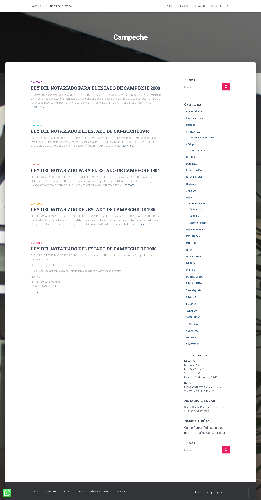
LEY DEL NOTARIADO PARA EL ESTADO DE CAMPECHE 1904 (95, 170)
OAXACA (191, 263)
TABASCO (191, 310)
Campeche (36, 82)
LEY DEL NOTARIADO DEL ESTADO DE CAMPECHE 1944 (90, 131)
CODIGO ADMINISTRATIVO (202, 137)
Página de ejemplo (100, 492)
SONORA (191, 303)
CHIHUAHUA (193, 131)
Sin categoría (193, 290)
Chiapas (190, 125)
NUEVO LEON (193, 256)
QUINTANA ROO (194, 276)
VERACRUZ (192, 330)
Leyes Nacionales (196, 229)
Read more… (38, 106)
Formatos (199, 6)
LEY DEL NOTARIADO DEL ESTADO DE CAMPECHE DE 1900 (94, 209)
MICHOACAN (193, 236)
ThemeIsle (224, 492)
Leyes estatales (196, 203)
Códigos (191, 144)
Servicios (183, 6)
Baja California (194, 118)
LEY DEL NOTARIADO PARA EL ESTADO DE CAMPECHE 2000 (95, 88)
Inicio (170, 6)
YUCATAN (191, 337)
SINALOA (191, 297)
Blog (36, 492)
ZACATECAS (193, 344)
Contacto (215, 6)
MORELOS (191, 243)
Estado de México (196, 170)
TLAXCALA (192, 324)
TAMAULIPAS (193, 317)
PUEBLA (190, 270)
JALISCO (191, 190)
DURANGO (192, 163)
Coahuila (195, 216)
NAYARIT (191, 249)
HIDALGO (191, 184)
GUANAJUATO (194, 177)
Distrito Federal (197, 150)
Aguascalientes (195, 111)
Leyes (189, 197)
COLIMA (190, 157)
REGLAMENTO (194, 283)
